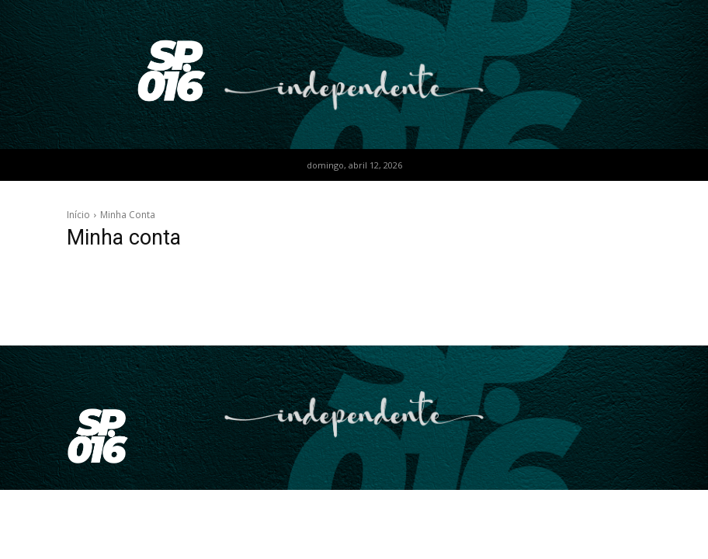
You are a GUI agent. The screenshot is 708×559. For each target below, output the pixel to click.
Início (78, 214)
